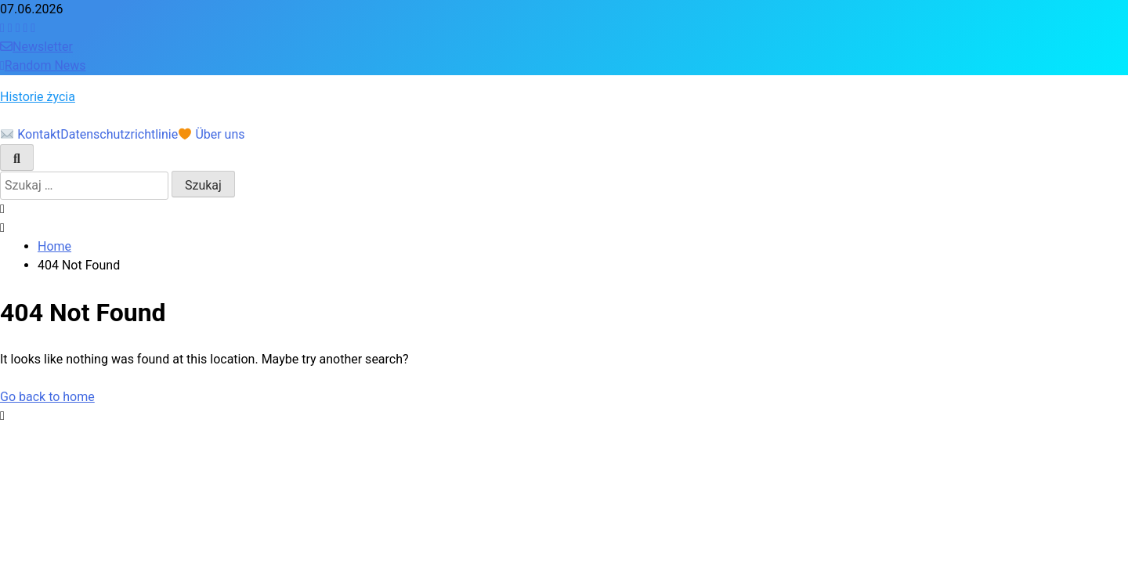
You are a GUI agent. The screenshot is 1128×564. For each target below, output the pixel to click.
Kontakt (30, 134)
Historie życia (37, 96)
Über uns (211, 134)
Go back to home (47, 396)
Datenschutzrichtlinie (119, 134)
